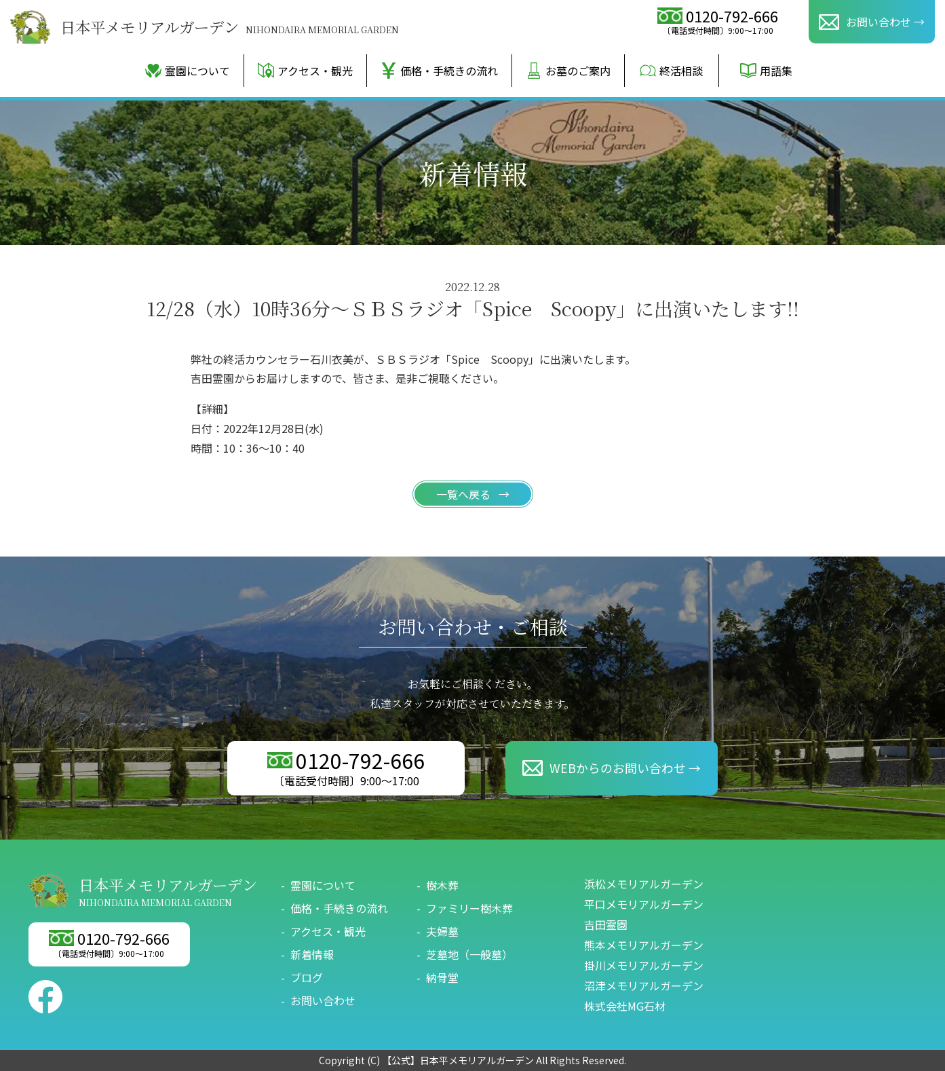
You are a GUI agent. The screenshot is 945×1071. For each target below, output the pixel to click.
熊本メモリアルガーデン (643, 945)
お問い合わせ (322, 1000)
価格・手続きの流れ (439, 70)
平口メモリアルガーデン (643, 904)
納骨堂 (442, 977)
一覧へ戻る (464, 494)
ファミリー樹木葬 (469, 908)
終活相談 (671, 70)
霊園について (187, 70)
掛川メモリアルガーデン (643, 965)
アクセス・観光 (305, 70)
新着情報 (312, 954)
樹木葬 (442, 885)
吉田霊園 (606, 924)
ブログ (306, 977)
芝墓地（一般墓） (469, 954)
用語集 (766, 70)
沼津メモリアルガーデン (643, 985)
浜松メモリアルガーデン (643, 884)
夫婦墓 (442, 931)
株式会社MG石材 (625, 1006)
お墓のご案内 (568, 70)
